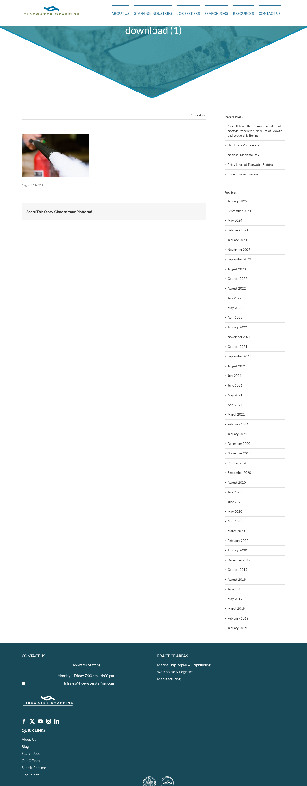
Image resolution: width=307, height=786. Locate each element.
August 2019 (237, 579)
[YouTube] (40, 721)
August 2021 (237, 366)
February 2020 (238, 541)
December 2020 (239, 444)
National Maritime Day (243, 155)
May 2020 (235, 511)
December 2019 (239, 560)
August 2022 (237, 288)
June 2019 (235, 589)
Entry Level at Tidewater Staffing (250, 164)
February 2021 (238, 424)
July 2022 (235, 298)
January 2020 (237, 550)
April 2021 (235, 405)
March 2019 (236, 608)
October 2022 (237, 279)
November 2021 (239, 337)
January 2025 (237, 201)
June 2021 (235, 385)
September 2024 (239, 211)
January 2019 (237, 628)
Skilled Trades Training (243, 174)
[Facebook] (24, 721)
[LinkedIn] (56, 721)
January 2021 (237, 434)
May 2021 (235, 395)
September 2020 (239, 473)
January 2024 (237, 240)
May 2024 (235, 220)
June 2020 (235, 502)
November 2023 (239, 250)
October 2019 (237, 570)
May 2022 (235, 308)
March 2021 (236, 414)
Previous (200, 115)
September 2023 (239, 259)
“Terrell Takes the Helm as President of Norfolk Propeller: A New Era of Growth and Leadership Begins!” (255, 130)
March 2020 (236, 531)
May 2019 (235, 599)
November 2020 (239, 453)
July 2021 (235, 376)
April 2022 (235, 317)
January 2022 (237, 327)
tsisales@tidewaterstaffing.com (89, 683)
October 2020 (237, 463)
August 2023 (237, 269)
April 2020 (235, 521)
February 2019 (238, 618)
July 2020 (235, 492)
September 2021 (239, 356)
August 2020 (237, 482)
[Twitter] (32, 721)
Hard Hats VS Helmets (243, 145)
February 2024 (238, 230)
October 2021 (237, 347)
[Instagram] (48, 721)
